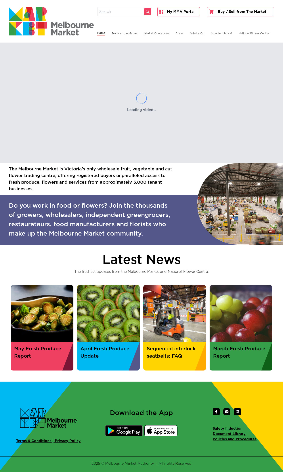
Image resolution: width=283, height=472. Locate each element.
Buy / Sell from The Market (237, 11)
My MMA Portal (177, 12)
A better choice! (221, 33)
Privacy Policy (68, 441)
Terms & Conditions (33, 441)
